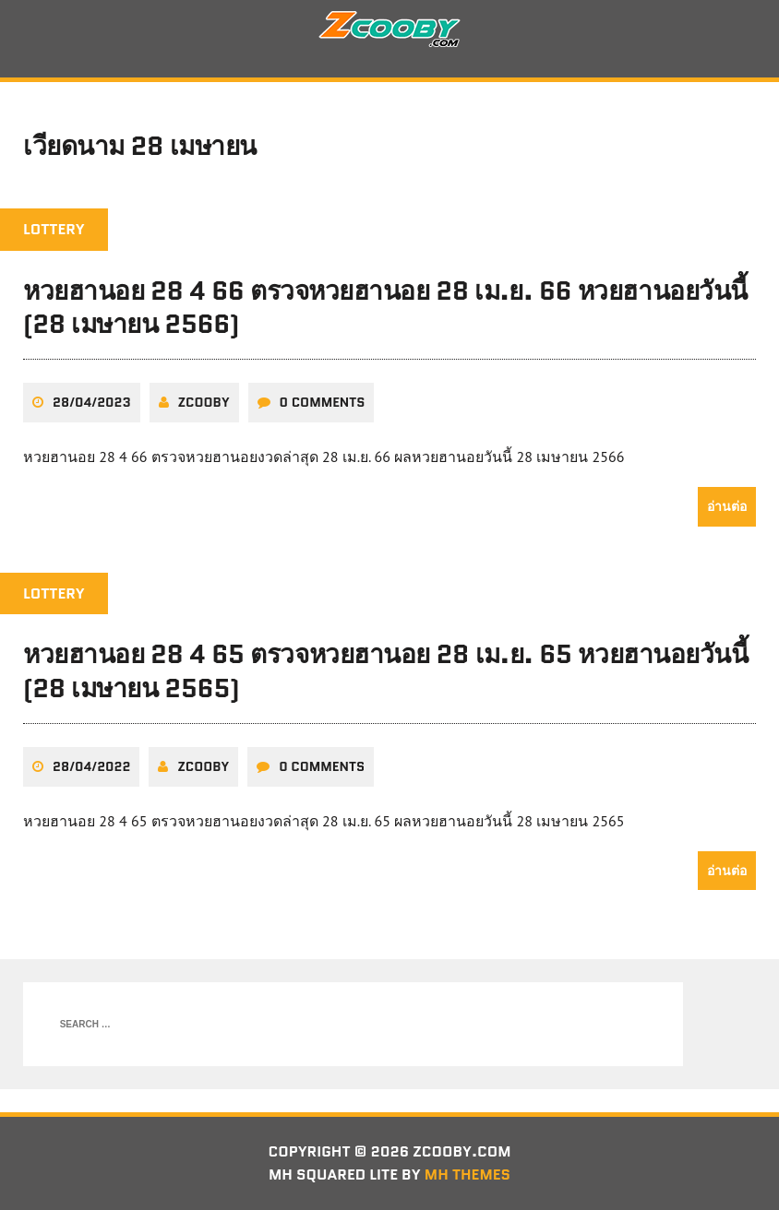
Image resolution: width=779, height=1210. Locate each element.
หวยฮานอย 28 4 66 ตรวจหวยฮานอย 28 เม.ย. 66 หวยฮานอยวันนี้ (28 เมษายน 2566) (385, 307)
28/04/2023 (92, 402)
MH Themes (467, 1174)
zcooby (204, 402)
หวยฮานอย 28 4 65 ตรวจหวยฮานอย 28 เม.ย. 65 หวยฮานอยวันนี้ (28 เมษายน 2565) (385, 670)
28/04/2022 (91, 766)
